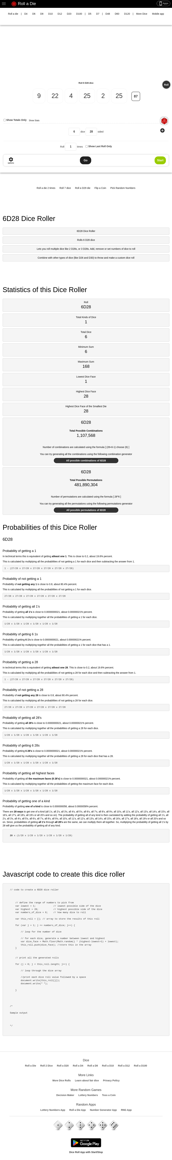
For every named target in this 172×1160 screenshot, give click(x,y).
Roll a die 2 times (46, 188)
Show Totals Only (16, 120)
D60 (117, 13)
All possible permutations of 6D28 (86, 510)
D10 (50, 13)
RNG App (126, 1110)
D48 (107, 13)
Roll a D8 (92, 1065)
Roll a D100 (140, 1065)
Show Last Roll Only (100, 146)
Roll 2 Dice (46, 1065)
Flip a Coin (100, 188)
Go (85, 160)
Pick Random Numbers (122, 188)
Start (160, 160)
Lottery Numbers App (52, 1110)
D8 (41, 13)
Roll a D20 (63, 1065)
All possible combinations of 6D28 (86, 460)
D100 (79, 13)
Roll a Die (23, 4)
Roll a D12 (124, 1065)
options (11, 160)
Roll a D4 (78, 1065)
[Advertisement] (86, 55)
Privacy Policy (111, 1080)
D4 (26, 13)
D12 (60, 13)
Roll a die (13, 13)
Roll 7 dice (65, 188)
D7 (97, 13)
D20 (69, 13)
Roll (166, 84)
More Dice (141, 13)
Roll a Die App (77, 1110)
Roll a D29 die (82, 188)
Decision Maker (65, 1095)
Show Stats (34, 120)
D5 (89, 13)
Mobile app (158, 13)
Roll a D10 (108, 1065)
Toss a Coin (109, 1095)
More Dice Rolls (61, 1080)
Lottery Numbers (88, 1095)
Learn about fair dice (87, 1080)
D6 (34, 13)
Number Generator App (103, 1110)
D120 (127, 13)
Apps (163, 3)
